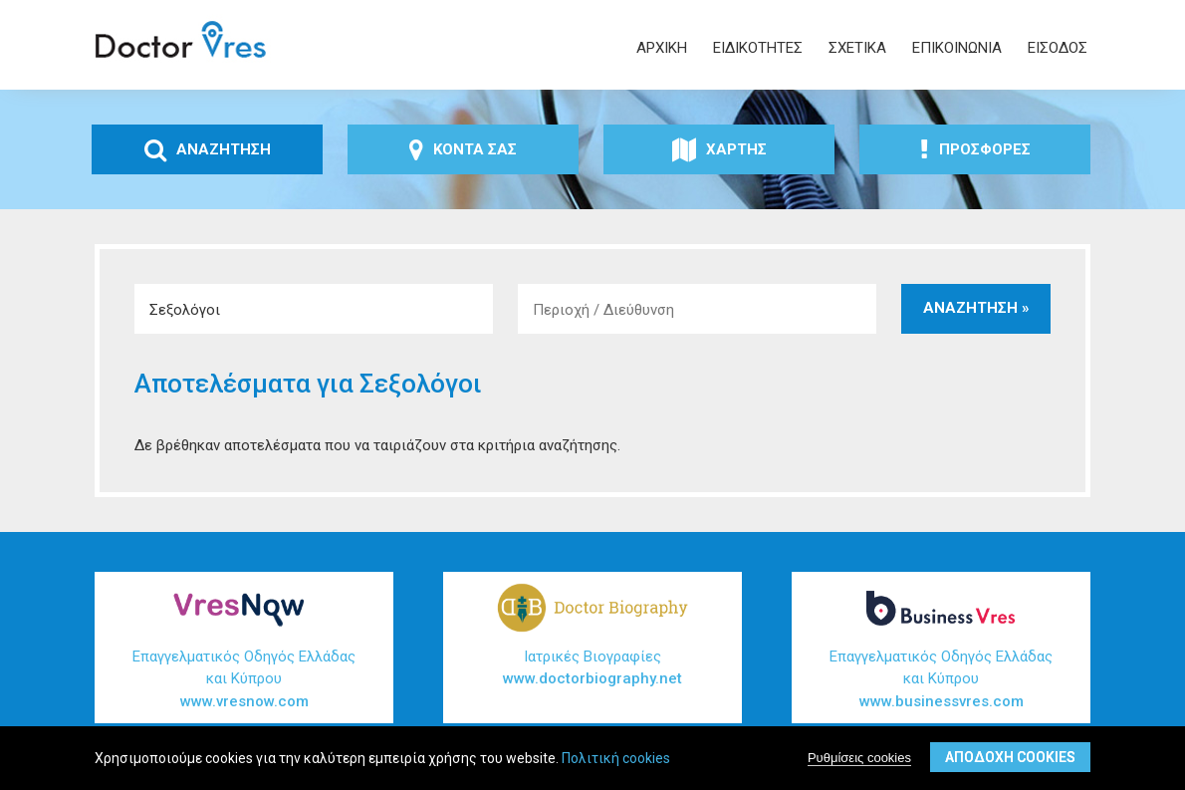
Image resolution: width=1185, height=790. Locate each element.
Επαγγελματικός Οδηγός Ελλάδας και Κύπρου (243, 680)
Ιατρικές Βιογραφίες (592, 668)
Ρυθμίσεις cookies (859, 757)
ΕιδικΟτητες (758, 48)
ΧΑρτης (719, 149)
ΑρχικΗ (661, 48)
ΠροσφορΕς (975, 149)
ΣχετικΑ (857, 48)
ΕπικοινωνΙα (957, 48)
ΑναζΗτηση (207, 149)
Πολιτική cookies (616, 758)
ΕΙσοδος (1057, 48)
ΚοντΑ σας (463, 149)
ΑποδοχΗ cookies (1010, 757)
